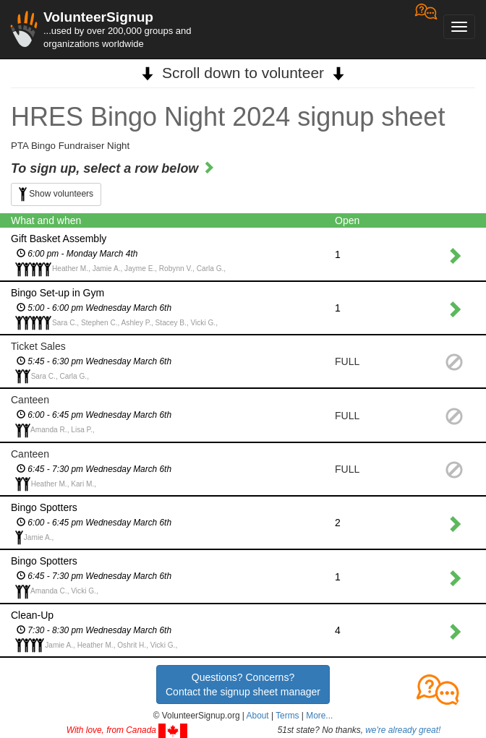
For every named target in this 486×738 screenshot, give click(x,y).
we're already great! (402, 730)
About (258, 716)
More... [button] (319, 716)
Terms (287, 716)
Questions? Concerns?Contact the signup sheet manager (243, 685)
